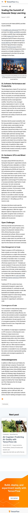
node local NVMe (20, 275)
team (4, 75)
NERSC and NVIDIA (15, 32)
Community (5, 404)
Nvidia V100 (10, 36)
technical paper (12, 47)
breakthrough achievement (11, 30)
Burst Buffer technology (12, 277)
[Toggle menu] (2, 1)
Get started (14, 498)
